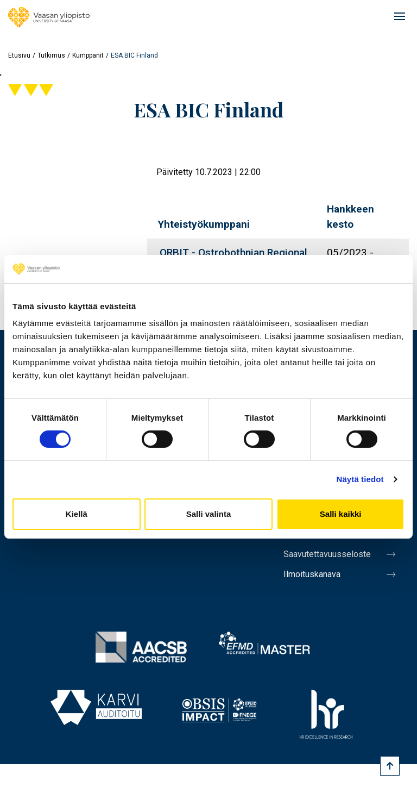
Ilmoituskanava (311, 574)
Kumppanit (88, 55)
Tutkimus (51, 55)
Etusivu (19, 55)
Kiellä (76, 514)
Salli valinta (208, 514)
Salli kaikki (341, 514)
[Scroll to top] (390, 766)
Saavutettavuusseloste (327, 554)
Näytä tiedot (360, 479)
